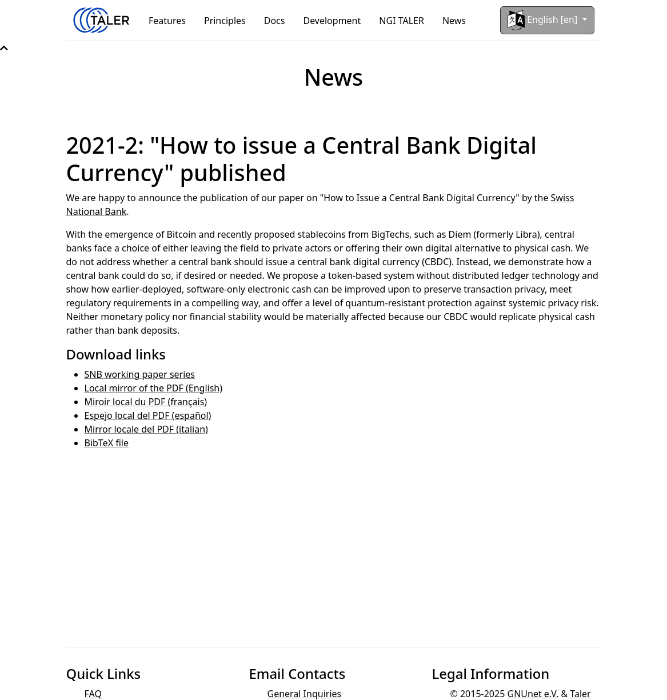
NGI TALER (401, 20)
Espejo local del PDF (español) (148, 415)
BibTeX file (107, 443)
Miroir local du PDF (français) (146, 401)
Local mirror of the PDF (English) (154, 388)
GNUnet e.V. (532, 693)
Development (332, 20)
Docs (274, 20)
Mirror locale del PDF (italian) (146, 429)
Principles (225, 20)
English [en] (544, 20)
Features (167, 20)
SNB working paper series (140, 374)
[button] (4, 48)
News (454, 20)
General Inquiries (304, 693)
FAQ (93, 693)
